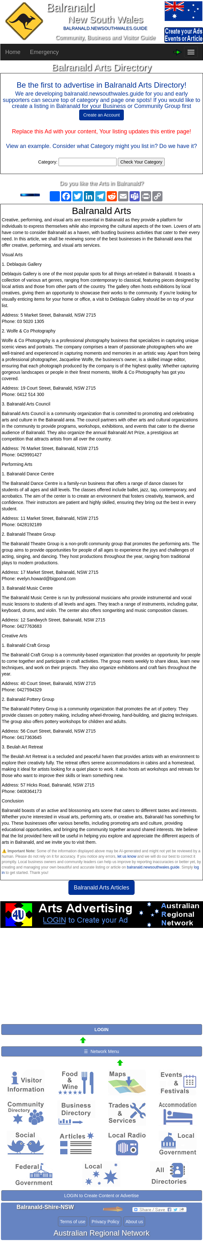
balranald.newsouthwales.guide (153, 867)
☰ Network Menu (101, 1051)
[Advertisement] (101, 978)
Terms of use (72, 1221)
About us (134, 1221)
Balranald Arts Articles (101, 887)
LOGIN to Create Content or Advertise (101, 1195)
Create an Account (101, 114)
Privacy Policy (105, 1221)
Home (13, 52)
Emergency (44, 52)
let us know (126, 856)
